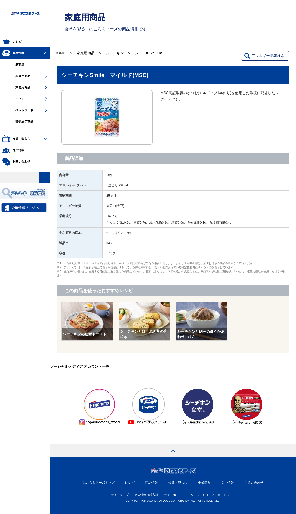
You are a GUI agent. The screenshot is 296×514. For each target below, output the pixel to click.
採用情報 (227, 482)
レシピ (130, 482)
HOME (60, 53)
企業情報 (204, 482)
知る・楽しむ (177, 482)
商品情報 (151, 482)
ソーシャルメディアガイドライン (213, 494)
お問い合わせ (253, 482)
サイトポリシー (174, 494)
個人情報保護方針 (146, 494)
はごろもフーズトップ (99, 482)
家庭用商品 (86, 53)
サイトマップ (120, 494)
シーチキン (115, 53)
